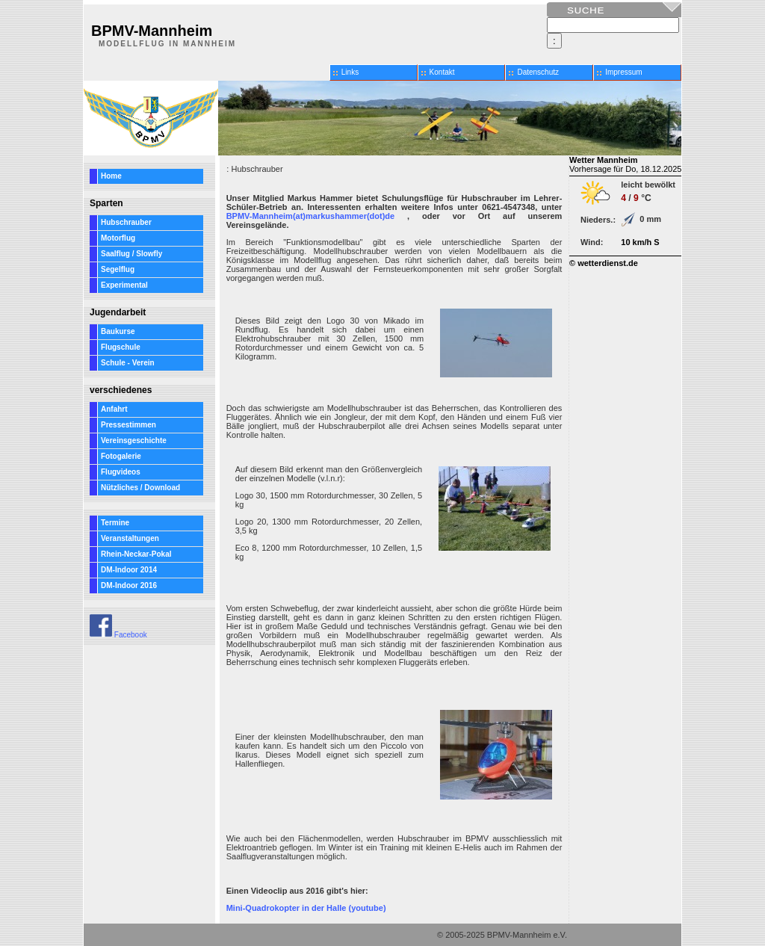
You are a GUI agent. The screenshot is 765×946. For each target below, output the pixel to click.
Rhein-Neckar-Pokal (136, 554)
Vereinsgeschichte (134, 440)
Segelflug (117, 269)
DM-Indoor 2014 (129, 570)
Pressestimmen (128, 425)
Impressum (623, 72)
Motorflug (118, 238)
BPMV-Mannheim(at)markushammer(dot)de (310, 215)
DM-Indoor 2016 (129, 585)
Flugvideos (120, 472)
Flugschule (120, 347)
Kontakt (442, 72)
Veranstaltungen (130, 538)
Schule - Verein (128, 363)
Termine (115, 523)
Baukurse (118, 331)
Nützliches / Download (140, 487)
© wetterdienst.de (603, 263)
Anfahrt (114, 409)
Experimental (124, 285)
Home (111, 176)
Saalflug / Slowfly (131, 254)
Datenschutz (538, 72)
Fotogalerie (121, 456)
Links (350, 72)
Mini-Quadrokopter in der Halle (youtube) (306, 907)
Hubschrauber (126, 222)
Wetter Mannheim (603, 159)
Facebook (118, 635)
